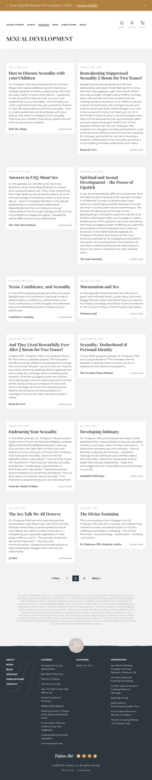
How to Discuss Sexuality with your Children (37, 80)
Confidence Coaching (21, 321)
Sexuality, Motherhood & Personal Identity (103, 351)
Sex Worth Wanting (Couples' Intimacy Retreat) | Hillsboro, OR (123, 673)
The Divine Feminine (99, 518)
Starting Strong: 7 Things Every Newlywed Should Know (55, 719)
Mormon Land (88, 317)
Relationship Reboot (52, 710)
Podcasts (43, 29)
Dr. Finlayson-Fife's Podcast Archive (101, 548)
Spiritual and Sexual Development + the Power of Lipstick (106, 186)
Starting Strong (119, 702)
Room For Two (84, 669)
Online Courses (15, 29)
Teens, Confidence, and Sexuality (40, 291)
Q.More (13, 562)
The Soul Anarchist (91, 263)
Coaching (82, 664)
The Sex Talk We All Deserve (35, 518)
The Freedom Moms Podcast (96, 377)
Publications (68, 29)
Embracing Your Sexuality (33, 436)
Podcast (12, 678)
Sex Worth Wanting (52, 678)
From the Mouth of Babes (23, 490)
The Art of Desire (50, 683)
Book (55, 29)
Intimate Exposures (51, 747)
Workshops (118, 664)
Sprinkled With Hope (92, 480)
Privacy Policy (84, 774)
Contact (12, 688)
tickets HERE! (87, 5)
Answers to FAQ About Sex (33, 181)
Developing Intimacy (99, 436)
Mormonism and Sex (99, 291)
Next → (96, 582)
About (83, 29)
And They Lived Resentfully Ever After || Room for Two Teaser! (39, 351)
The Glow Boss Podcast (22, 229)
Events (31, 29)
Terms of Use (67, 774)
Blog (9, 673)
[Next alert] (145, 5)
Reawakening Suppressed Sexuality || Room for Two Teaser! (111, 80)
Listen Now (65, 134)
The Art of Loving (50, 688)
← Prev (55, 582)
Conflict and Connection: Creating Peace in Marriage (124, 694)
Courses (46, 664)
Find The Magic (18, 133)
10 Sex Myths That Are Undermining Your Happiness (53, 731)
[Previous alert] (7, 5)
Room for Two (88, 154)
